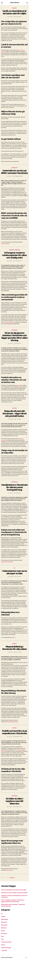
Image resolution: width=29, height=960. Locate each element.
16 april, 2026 (18, 16)
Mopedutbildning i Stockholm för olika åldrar (14, 647)
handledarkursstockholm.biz (7, 561)
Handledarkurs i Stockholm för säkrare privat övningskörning (14, 487)
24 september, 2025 (18, 176)
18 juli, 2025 (18, 343)
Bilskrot (14, 7)
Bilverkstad (14, 167)
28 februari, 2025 (18, 736)
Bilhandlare (4, 922)
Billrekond (14, 795)
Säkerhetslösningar (14, 249)
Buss (2, 936)
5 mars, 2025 (18, 652)
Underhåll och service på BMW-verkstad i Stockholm (14, 171)
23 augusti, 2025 (18, 260)
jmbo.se (13, 637)
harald (12, 419)
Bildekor (14, 408)
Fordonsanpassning (6, 942)
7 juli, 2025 (18, 419)
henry (10, 176)
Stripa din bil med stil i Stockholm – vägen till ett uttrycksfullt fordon (14, 413)
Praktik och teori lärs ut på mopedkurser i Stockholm (14, 732)
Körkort (14, 643)
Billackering (4, 925)
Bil (14, 567)
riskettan (17, 385)
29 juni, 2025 (18, 492)
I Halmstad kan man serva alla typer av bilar (14, 572)
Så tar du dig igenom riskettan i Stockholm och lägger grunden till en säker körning (14, 337)
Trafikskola (14, 329)
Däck (2, 939)
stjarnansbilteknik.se (5, 243)
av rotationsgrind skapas (9, 322)
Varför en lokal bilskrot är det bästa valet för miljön (14, 12)
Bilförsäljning (4, 919)
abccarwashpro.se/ (9, 870)
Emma (11, 16)
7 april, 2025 (18, 576)
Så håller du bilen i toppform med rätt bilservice (14, 801)
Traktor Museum (14, 2)
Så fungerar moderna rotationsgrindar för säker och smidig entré (14, 255)
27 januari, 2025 (18, 806)
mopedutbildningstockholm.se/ (12, 721)
